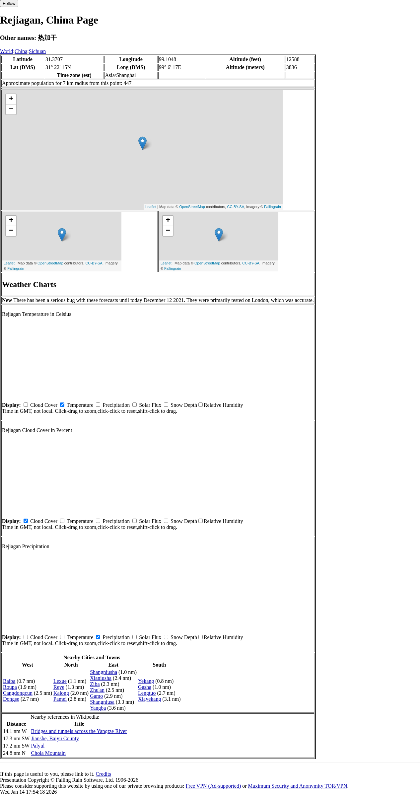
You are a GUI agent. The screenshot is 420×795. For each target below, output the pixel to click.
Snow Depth (184, 405)
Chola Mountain (48, 753)
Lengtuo (147, 693)
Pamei (60, 699)
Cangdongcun (18, 693)
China (21, 51)
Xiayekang (149, 699)
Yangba (98, 708)
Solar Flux (150, 405)
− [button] (11, 109)
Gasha (144, 687)
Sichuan (37, 51)
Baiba (9, 681)
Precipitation (116, 405)
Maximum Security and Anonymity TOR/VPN (297, 786)
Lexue (60, 681)
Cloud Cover (43, 405)
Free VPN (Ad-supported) (213, 786)
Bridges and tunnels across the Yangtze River (79, 731)
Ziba (95, 684)
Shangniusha (103, 672)
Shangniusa (102, 702)
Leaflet (150, 207)
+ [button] (11, 99)
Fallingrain (272, 207)
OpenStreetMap (192, 207)
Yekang (146, 681)
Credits (103, 774)
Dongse (11, 699)
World (6, 51)
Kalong (61, 693)
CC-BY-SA (235, 207)
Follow (9, 3)
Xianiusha (100, 678)
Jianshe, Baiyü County (55, 738)
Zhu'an (97, 690)
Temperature (80, 405)
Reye (58, 687)
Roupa (10, 687)
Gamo (96, 696)
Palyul (37, 746)
